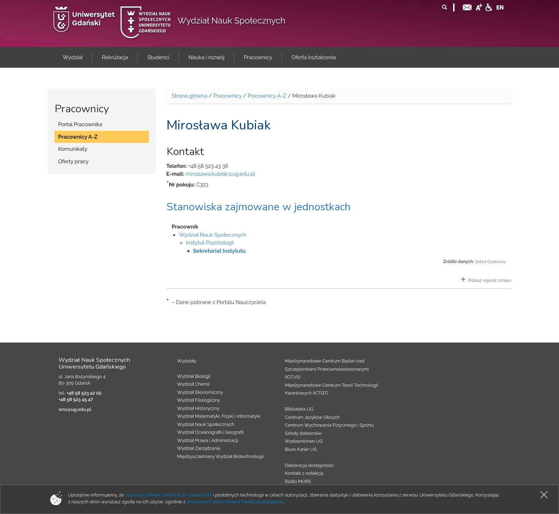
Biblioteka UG (299, 409)
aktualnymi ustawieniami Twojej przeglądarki (235, 501)
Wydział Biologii (194, 376)
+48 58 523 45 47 (75, 399)
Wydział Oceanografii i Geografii (210, 432)
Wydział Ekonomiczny (200, 392)
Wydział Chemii (193, 384)
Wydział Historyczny (198, 408)
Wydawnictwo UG (304, 441)
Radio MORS (298, 481)
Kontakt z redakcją (304, 473)
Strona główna (189, 96)
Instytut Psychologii (210, 243)
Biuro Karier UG (301, 449)
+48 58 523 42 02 (84, 393)
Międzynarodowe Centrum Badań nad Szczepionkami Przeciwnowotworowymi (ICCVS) (327, 369)
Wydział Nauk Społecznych (232, 20)
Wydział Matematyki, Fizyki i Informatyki (219, 416)
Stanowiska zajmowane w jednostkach (258, 207)
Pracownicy (227, 96)
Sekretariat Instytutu (219, 251)
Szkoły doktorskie (303, 433)
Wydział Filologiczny (198, 400)
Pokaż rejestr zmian (486, 280)
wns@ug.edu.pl (74, 409)
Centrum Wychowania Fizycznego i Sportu (329, 425)
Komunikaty (72, 149)
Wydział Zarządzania (198, 448)
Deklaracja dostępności (309, 465)
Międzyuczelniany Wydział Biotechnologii (220, 456)
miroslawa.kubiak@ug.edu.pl (220, 174)
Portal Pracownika (80, 124)
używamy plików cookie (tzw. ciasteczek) (168, 495)
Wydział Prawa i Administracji (208, 440)
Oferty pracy (73, 161)
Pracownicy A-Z (78, 137)
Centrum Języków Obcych (312, 417)
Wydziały (186, 361)
